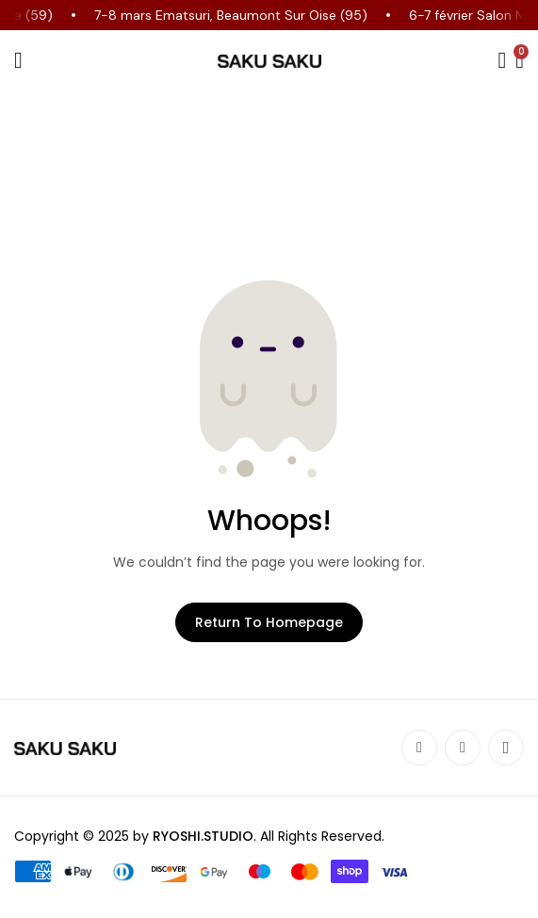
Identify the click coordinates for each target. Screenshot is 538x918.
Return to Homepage (269, 622)
